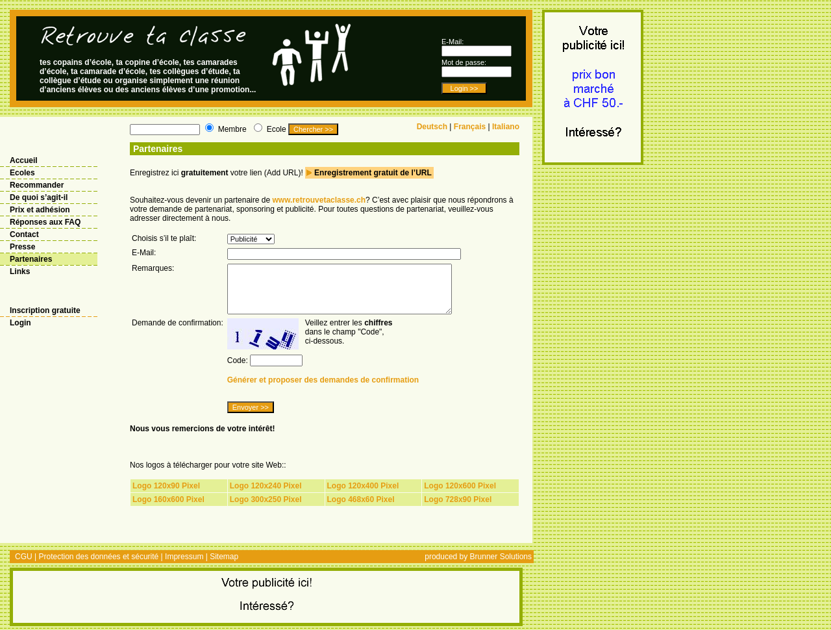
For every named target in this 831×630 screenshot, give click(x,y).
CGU (23, 556)
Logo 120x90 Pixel (166, 485)
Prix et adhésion (40, 209)
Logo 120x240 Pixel (266, 485)
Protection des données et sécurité (98, 556)
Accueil (24, 160)
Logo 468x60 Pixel (361, 499)
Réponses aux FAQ (45, 222)
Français (470, 126)
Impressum (184, 556)
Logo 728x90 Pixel (457, 499)
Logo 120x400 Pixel (363, 485)
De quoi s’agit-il (39, 197)
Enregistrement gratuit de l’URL (373, 172)
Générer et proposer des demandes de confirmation (323, 379)
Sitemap (224, 556)
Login (20, 322)
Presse (22, 246)
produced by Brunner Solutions (478, 556)
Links (20, 271)
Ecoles (22, 172)
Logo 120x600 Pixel (460, 485)
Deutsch (432, 126)
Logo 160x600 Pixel (168, 499)
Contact (24, 234)
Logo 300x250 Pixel (266, 499)
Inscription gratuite (45, 310)
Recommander (37, 185)
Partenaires (31, 259)
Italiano (505, 126)
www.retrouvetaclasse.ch (319, 200)
